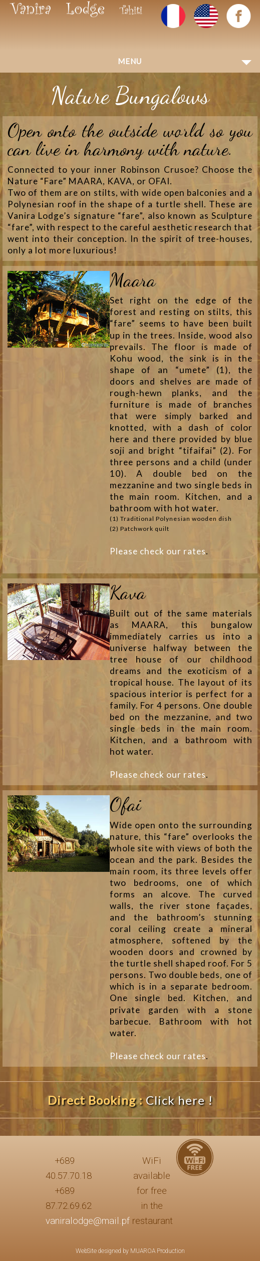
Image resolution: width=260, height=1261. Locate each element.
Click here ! (179, 1100)
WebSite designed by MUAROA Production (130, 1250)
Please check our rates (158, 551)
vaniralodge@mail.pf (88, 1221)
